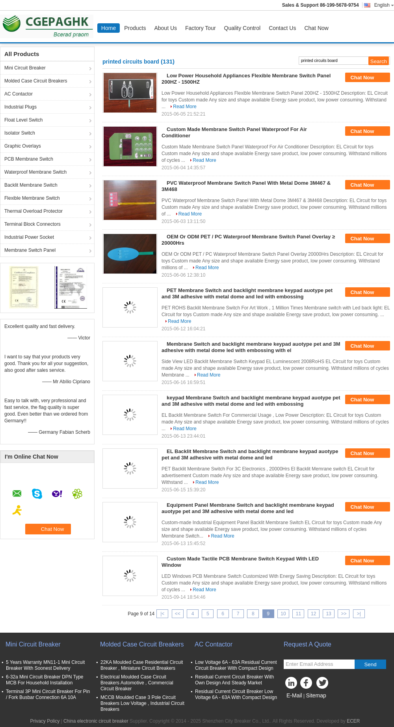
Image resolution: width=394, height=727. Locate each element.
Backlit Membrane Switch (31, 185)
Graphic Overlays (22, 146)
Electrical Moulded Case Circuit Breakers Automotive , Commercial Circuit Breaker (136, 682)
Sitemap (316, 695)
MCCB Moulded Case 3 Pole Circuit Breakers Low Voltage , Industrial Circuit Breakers (142, 703)
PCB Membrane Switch (28, 159)
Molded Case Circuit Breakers (35, 81)
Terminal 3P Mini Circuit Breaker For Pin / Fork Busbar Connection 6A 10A (48, 694)
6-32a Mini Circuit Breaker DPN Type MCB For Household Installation (45, 680)
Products (135, 28)
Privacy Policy (44, 721)
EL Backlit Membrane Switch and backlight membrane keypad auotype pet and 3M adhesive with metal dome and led (250, 454)
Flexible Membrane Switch (32, 198)
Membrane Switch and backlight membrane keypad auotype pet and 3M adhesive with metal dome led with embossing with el (251, 347)
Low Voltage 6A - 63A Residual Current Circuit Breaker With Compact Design (236, 665)
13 (328, 613)
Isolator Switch (19, 133)
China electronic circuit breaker (95, 721)
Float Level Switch (23, 120)
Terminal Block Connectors (32, 224)
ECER (353, 721)
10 (283, 613)
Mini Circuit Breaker (25, 68)
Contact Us (282, 28)
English (384, 5)
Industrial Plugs (20, 107)
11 (298, 613)
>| (359, 613)
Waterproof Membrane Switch (35, 172)
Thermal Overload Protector (33, 211)
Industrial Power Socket (29, 237)
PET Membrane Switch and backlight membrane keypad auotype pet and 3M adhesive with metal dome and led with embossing (247, 293)
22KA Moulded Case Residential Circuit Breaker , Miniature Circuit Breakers (141, 665)
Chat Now (316, 28)
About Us (165, 28)
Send (370, 664)
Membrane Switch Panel (30, 250)
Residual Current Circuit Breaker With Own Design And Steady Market (234, 680)
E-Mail (294, 695)
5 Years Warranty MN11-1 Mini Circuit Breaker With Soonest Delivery (45, 665)
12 (313, 613)
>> (343, 613)
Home (108, 28)
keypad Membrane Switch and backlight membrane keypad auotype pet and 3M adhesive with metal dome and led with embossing (251, 401)
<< (177, 613)
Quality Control (242, 28)
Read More (184, 106)
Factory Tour (200, 28)
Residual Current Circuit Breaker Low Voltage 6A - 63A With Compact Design (236, 694)
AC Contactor (18, 94)
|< (162, 613)
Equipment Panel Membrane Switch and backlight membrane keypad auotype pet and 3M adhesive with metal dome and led (248, 508)
